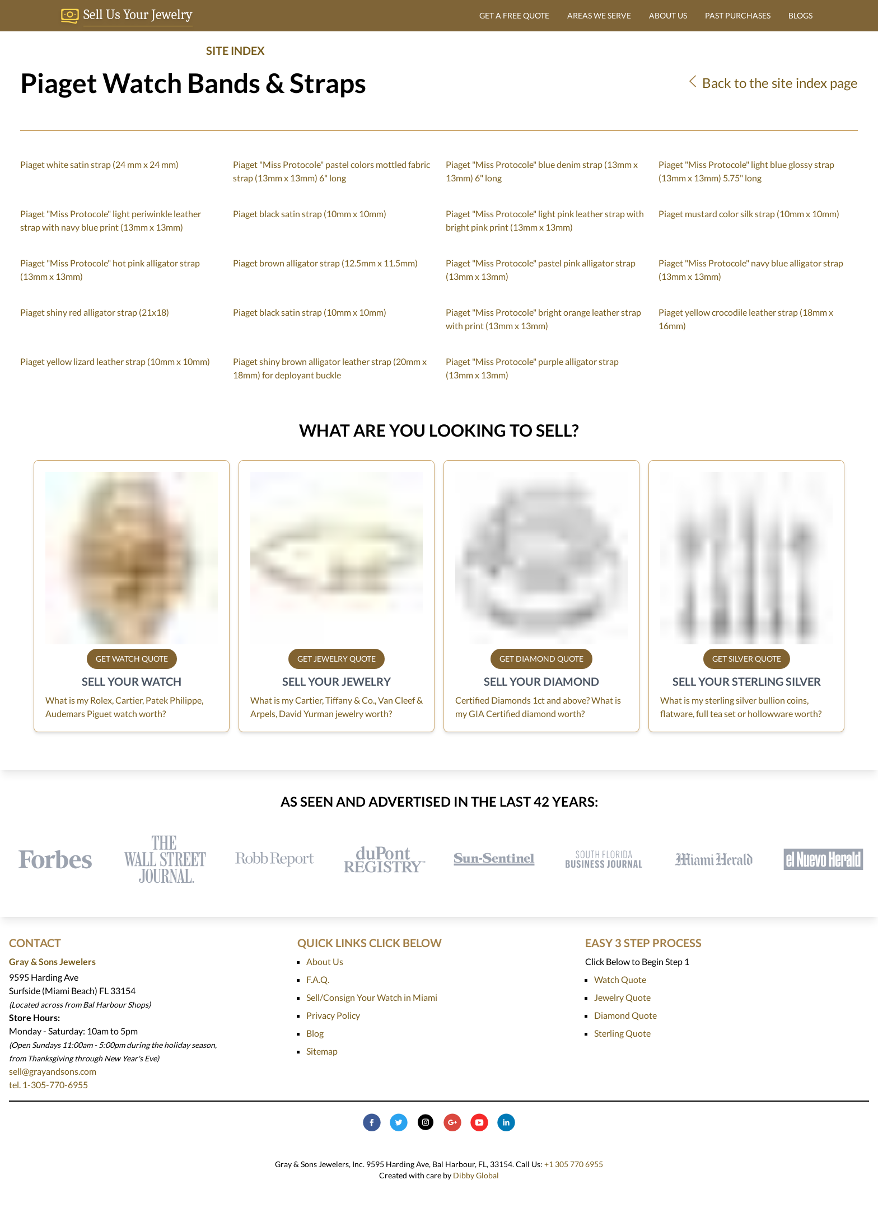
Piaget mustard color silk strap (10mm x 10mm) (748, 213)
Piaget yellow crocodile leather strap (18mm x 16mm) (745, 319)
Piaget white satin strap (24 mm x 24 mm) (99, 164)
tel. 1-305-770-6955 (48, 1084)
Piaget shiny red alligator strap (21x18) (94, 312)
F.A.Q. (317, 979)
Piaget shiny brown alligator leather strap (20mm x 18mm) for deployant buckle (330, 368)
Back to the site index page (772, 82)
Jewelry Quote (622, 997)
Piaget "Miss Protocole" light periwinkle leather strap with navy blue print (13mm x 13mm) (110, 220)
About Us (324, 961)
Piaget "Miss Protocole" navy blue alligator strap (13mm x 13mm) (750, 269)
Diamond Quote (625, 1015)
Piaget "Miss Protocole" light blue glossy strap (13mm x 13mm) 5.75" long (746, 171)
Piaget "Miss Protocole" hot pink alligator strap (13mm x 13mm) (110, 269)
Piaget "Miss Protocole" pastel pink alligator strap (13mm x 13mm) (541, 269)
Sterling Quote (622, 1033)
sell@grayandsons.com (52, 1071)
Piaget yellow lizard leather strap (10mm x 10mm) (115, 361)
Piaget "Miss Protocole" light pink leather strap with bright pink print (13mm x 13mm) (545, 220)
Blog (315, 1033)
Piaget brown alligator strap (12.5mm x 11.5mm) (325, 262)
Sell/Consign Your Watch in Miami (371, 997)
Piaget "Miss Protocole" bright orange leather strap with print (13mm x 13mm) (543, 319)
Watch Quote (620, 979)
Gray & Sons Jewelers (52, 961)
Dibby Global (476, 1175)
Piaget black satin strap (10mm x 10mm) (309, 213)
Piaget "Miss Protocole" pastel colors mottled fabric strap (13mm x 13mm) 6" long (331, 171)
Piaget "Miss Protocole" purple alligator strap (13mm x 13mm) (532, 368)
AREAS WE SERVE (599, 15)
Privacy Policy (333, 1015)
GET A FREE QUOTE (514, 15)
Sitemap (322, 1051)
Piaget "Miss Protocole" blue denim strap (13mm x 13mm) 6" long (542, 171)
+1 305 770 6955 (573, 1164)
